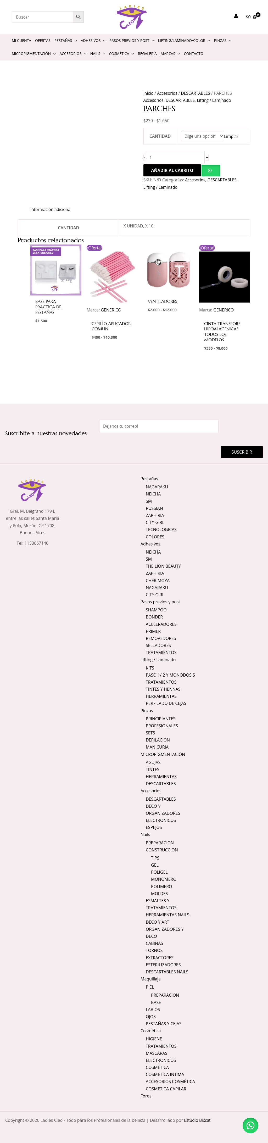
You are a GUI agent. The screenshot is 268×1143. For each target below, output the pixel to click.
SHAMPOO (156, 609)
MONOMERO (163, 879)
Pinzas (147, 710)
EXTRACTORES (160, 957)
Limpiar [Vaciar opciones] (232, 136)
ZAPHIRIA (155, 515)
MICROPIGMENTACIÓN (163, 754)
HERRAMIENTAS (161, 696)
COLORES (155, 536)
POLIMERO (161, 886)
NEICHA (153, 494)
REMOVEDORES (161, 638)
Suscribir (242, 452)
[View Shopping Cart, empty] (251, 17)
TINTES (152, 769)
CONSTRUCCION (162, 849)
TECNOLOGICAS (161, 529)
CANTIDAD (159, 136)
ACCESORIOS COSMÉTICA (170, 1081)
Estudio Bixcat (197, 1120)
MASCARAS (156, 1053)
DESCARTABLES (197, 93)
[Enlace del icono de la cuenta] (236, 16)
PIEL (150, 987)
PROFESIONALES (162, 725)
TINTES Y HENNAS (163, 689)
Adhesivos (150, 544)
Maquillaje (151, 979)
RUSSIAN (154, 508)
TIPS (155, 858)
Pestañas (149, 478)
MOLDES (159, 893)
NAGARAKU (157, 486)
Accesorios (167, 93)
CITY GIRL (155, 522)
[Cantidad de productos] (176, 158)
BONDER (154, 617)
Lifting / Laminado (215, 100)
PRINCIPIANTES (160, 718)
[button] (210, 171)
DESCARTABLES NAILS (167, 972)
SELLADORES (158, 645)
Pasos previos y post (160, 601)
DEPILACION (158, 740)
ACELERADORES (161, 624)
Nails (145, 834)
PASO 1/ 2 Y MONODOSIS (170, 675)
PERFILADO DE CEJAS (166, 703)
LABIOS (153, 1009)
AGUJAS (153, 762)
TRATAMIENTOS (161, 652)
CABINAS (154, 943)
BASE (156, 1002)
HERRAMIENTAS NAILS (167, 915)
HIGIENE (154, 1039)
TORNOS (154, 950)
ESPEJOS (154, 827)
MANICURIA (157, 747)
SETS (150, 732)
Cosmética (151, 1031)
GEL (155, 865)
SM (149, 501)
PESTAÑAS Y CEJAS (164, 1024)
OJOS (151, 1016)
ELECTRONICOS (161, 820)
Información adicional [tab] (51, 209)
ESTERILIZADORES (163, 964)
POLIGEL (159, 872)
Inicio (148, 93)
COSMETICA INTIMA (165, 1074)
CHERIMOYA (158, 580)
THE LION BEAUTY (163, 566)
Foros (146, 1096)
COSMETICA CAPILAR (166, 1089)
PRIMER (153, 631)
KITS (150, 668)
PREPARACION (160, 842)
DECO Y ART (157, 922)
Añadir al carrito (172, 171)
